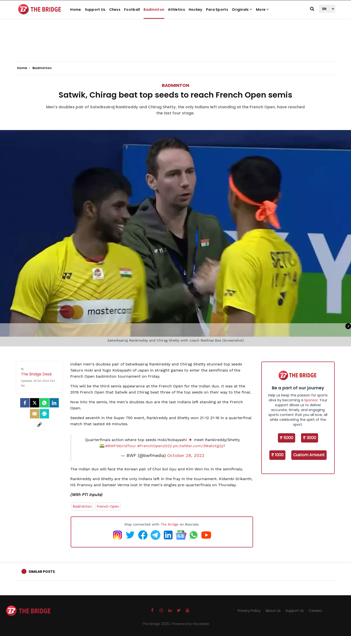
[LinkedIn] (54, 403)
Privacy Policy (249, 610)
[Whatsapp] (44, 403)
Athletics (176, 9)
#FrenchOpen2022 (154, 446)
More (262, 9)
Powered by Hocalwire (190, 623)
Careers (315, 610)
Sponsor (311, 400)
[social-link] (39, 425)
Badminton (154, 9)
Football (132, 9)
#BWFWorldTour (120, 446)
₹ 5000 (286, 438)
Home (75, 9)
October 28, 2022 (186, 455)
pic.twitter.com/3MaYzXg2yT (199, 446)
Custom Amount (309, 455)
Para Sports (217, 9)
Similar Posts (42, 571)
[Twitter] (34, 403)
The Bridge (169, 524)
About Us (273, 610)
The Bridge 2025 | (157, 623)
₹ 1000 (277, 455)
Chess (115, 9)
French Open (108, 506)
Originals (242, 9)
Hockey (195, 9)
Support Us (95, 9)
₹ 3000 (309, 438)
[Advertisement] (175, 46)
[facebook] (25, 403)
